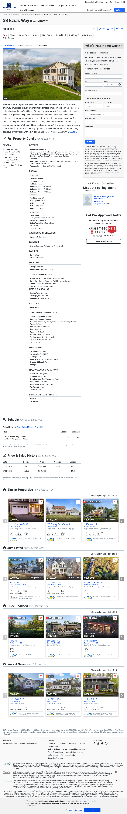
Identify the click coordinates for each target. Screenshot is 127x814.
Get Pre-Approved (104, 241)
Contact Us (62, 743)
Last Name (108, 103)
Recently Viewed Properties (99, 10)
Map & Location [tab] (24, 46)
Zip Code (91, 90)
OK (92, 810)
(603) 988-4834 (99, 204)
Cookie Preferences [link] (55, 758)
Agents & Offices (67, 5)
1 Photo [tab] (9, 46)
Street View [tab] (41, 46)
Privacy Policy (53, 746)
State (106, 81)
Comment (89, 127)
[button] (119, 10)
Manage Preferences (74, 810)
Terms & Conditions (55, 752)
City (87, 81)
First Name (89, 103)
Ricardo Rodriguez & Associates (104, 197)
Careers (117, 2)
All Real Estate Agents (28, 743)
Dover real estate (79, 732)
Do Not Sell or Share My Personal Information (66, 749)
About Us (109, 2)
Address (91, 73)
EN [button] (124, 2)
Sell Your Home (48, 5)
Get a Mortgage (27, 10)
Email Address (90, 111)
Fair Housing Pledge (68, 755)
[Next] (122, 521)
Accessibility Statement (74, 752)
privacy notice (87, 801)
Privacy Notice (95, 174)
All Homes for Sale (10, 743)
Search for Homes (29, 5)
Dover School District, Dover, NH (30, 427)
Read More (73, 132)
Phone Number (90, 119)
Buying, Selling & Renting (94, 2)
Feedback (51, 743)
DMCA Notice (53, 755)
